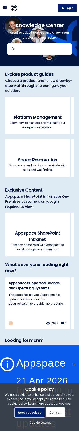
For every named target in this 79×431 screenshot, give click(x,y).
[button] (39, 422)
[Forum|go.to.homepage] (14, 8)
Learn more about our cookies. (49, 403)
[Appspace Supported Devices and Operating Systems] (37, 303)
